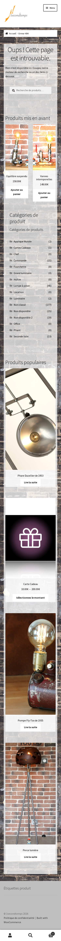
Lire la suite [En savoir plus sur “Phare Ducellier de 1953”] (30, 482)
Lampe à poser (22, 285)
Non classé (20, 304)
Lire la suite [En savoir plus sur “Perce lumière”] (30, 857)
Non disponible (22, 311)
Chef (16, 254)
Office (17, 323)
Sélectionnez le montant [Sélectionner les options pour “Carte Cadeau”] (30, 597)
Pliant (17, 330)
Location (19, 292)
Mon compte (10, 935)
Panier (48, 933)
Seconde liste (21, 336)
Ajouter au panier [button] (17, 192)
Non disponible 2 (23, 317)
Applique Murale (23, 241)
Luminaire (19, 298)
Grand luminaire (23, 273)
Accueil (12, 33)
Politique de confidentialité (19, 918)
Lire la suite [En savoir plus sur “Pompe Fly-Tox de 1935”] (30, 727)
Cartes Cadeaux (22, 247)
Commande (20, 260)
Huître (17, 279)
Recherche (30, 935)
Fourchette (20, 266)
